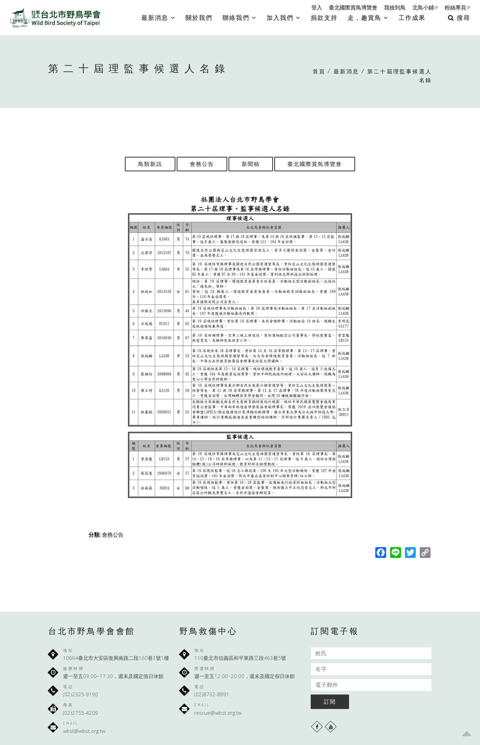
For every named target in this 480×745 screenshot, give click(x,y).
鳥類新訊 (150, 164)
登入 (316, 7)
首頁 (319, 71)
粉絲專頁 (457, 7)
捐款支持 (324, 17)
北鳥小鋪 (425, 7)
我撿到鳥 (395, 7)
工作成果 (412, 17)
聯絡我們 (239, 17)
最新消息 (158, 17)
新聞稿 (251, 164)
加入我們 (284, 17)
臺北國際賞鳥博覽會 (353, 7)
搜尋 (459, 17)
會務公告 (202, 164)
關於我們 (198, 17)
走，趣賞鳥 (368, 17)
